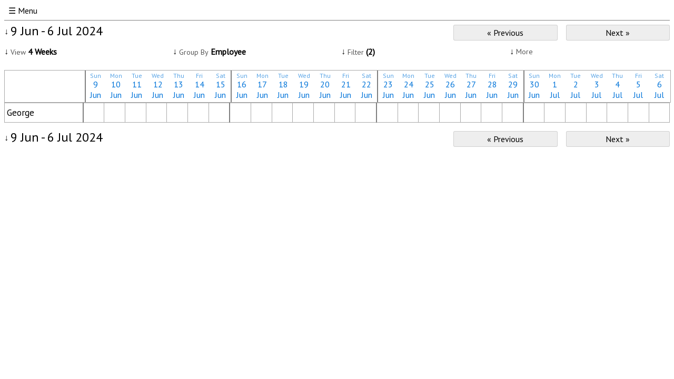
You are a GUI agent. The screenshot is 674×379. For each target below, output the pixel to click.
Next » (618, 32)
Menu (27, 10)
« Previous (505, 32)
